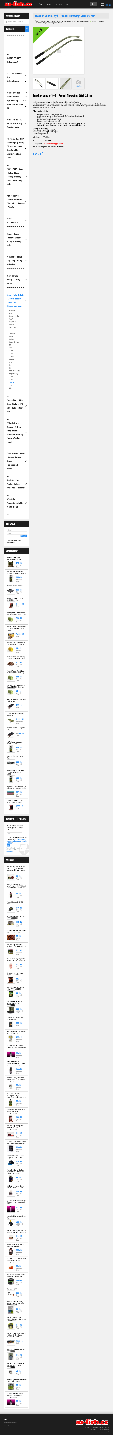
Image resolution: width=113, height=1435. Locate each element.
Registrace (11, 542)
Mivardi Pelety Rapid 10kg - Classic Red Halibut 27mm (16, 657)
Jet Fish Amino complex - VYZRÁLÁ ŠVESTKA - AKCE (15, 772)
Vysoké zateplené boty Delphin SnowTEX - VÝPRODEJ (14, 1003)
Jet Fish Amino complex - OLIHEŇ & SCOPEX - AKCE (16, 572)
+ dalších (78, 86)
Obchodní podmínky (10, 1422)
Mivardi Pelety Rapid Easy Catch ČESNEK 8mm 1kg (16, 686)
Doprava (59, 4)
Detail (17, 567)
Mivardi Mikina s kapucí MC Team (16, 1217)
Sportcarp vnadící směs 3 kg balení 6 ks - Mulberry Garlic (16, 787)
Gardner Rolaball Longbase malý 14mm (16, 700)
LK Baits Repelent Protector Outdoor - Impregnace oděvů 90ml (16, 1202)
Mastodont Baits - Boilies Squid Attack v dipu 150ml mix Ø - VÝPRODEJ (15, 1171)
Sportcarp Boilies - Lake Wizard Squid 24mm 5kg (15, 801)
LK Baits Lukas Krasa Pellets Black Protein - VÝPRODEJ (16, 1142)
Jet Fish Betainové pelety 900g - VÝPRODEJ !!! (15, 988)
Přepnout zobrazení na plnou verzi (97, 1427)
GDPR (6, 1425)
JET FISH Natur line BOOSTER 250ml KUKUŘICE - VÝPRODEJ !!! (16, 1095)
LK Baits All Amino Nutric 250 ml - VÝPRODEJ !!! (15, 1187)
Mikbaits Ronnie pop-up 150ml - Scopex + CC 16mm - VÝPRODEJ (16, 1319)
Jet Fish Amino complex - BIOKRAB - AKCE (15, 743)
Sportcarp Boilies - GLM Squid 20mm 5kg (15, 599)
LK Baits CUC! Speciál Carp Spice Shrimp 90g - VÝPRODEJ (16, 1260)
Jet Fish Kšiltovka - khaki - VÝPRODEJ (16, 1350)
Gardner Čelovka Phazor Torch (15, 757)
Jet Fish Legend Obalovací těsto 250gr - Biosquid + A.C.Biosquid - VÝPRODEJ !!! (16, 869)
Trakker (94, 21)
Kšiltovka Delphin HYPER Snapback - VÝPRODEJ (15, 1156)
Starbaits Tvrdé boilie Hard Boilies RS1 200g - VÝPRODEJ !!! (16, 1111)
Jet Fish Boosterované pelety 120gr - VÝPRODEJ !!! (17, 1380)
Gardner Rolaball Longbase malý (16, 728)
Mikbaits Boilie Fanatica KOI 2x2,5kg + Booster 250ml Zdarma (16, 628)
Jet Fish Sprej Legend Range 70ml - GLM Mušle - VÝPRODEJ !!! (16, 1303)
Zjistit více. (10, 851)
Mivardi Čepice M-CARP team (15, 903)
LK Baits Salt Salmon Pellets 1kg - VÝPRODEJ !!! (16, 931)
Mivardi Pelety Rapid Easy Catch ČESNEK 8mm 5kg (16, 672)
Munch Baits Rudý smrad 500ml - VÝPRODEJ (15, 1245)
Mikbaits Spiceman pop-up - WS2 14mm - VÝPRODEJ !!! (16, 1231)
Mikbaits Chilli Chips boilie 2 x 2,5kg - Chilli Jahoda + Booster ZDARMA (16, 1335)
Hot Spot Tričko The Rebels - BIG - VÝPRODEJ (16, 1032)
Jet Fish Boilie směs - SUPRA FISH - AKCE (14, 558)
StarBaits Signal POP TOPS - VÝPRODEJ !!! (16, 917)
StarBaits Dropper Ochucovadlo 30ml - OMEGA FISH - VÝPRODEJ (16, 1063)
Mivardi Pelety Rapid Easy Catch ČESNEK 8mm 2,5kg (16, 613)
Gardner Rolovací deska (15, 586)
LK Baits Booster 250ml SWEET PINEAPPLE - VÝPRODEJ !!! (15, 1395)
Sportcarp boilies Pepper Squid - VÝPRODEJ (15, 974)
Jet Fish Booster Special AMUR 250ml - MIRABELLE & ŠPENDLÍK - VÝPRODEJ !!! (16, 887)
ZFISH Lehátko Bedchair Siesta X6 (15, 714)
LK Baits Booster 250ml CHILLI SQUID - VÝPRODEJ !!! (16, 1047)
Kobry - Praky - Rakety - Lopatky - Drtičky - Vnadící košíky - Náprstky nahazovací (65, 21)
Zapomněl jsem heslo (14, 540)
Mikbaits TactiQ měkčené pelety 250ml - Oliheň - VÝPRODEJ (15, 1365)
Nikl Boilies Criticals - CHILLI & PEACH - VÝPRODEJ (16, 1275)
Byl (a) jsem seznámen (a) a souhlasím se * (16, 840)
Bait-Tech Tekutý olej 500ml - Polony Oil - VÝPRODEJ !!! (16, 960)
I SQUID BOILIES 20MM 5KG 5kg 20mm (15, 1018)
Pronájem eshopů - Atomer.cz (100, 1432)
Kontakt (49, 4)
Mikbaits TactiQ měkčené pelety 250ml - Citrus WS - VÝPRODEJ (16, 1079)
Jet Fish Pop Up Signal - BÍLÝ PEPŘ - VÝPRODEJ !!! (16, 945)
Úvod (40, 4)
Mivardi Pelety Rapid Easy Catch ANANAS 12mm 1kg (16, 643)
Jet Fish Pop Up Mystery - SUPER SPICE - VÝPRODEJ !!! (15, 1127)
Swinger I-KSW (12, 1289)
